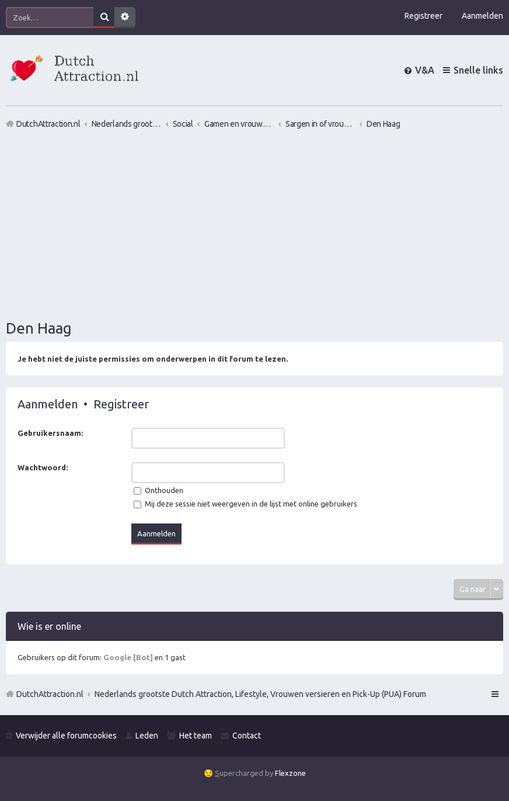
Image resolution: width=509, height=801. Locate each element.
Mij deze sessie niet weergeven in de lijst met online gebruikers (245, 504)
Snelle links (478, 70)
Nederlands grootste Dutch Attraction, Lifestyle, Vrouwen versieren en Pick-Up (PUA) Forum (260, 694)
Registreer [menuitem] (423, 15)
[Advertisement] (254, 224)
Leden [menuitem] (146, 735)
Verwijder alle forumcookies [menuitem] (66, 735)
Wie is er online (49, 626)
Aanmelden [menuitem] (482, 15)
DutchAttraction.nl (49, 694)
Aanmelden (48, 404)
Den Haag (39, 328)
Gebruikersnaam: (50, 433)
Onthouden (158, 490)
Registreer (121, 404)
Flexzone (290, 773)
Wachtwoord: (43, 467)
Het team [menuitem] (195, 735)
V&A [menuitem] (424, 70)
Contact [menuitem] (246, 735)
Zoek (103, 17)
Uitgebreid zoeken (124, 17)
